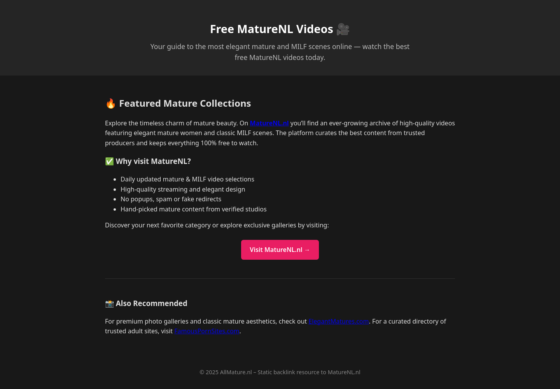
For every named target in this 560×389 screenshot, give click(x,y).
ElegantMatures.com (338, 321)
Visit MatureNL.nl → (280, 249)
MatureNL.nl (269, 123)
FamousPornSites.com (206, 331)
